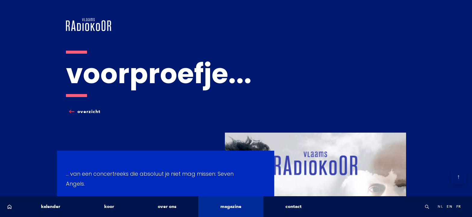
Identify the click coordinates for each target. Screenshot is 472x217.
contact (293, 206)
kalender (50, 206)
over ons (167, 206)
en (449, 206)
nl (440, 206)
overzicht (89, 111)
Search (427, 206)
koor (109, 206)
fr (458, 206)
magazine (230, 206)
